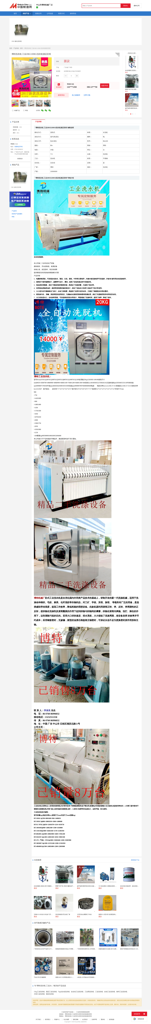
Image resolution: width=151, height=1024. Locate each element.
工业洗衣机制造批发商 (83, 1012)
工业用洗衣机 (89, 992)
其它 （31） (16, 133)
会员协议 (85, 1019)
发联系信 (61, 95)
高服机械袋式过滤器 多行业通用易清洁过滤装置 (113, 949)
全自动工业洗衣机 (77, 992)
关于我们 (38, 1019)
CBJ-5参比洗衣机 (17, 41)
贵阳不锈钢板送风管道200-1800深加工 (131, 949)
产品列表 (16, 48)
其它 (21, 48)
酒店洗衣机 (50, 994)
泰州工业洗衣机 (121, 992)
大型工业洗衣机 (39, 994)
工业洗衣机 (99, 992)
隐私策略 (75, 1019)
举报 (25, 110)
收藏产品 (16, 110)
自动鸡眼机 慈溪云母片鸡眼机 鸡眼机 (136, 70)
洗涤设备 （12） (18, 127)
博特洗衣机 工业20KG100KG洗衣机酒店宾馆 (78, 1014)
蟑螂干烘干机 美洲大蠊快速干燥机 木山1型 (137, 89)
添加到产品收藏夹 (17, 214)
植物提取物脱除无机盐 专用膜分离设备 (66, 949)
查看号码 (104, 86)
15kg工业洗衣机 (39, 992)
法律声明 (94, 1019)
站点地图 (66, 1019)
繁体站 (103, 1019)
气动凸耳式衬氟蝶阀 (40, 977)
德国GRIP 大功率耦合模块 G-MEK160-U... (67, 977)
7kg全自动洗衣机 (64, 992)
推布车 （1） (17, 130)
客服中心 (57, 1019)
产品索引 (14, 211)
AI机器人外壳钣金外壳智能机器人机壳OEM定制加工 (92, 977)
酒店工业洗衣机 (51, 992)
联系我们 (47, 1019)
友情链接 (111, 1019)
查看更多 (20, 158)
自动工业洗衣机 (109, 992)
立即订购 (87, 95)
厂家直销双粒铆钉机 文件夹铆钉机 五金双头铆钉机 (92, 949)
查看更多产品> (135, 860)
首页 (10, 48)
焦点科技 (78, 1022)
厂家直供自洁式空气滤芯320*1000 (44, 949)
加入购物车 (76, 95)
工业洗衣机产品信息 (67, 1012)
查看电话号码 (19, 146)
